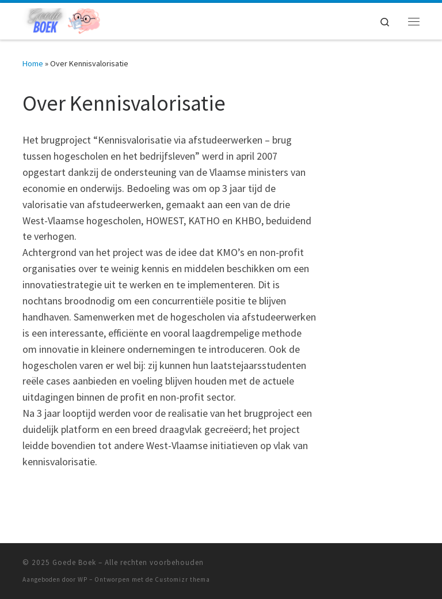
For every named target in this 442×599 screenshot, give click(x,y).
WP (82, 579)
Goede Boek (74, 562)
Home (32, 63)
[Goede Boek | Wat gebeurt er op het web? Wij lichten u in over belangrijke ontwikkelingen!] (61, 20)
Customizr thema (182, 579)
